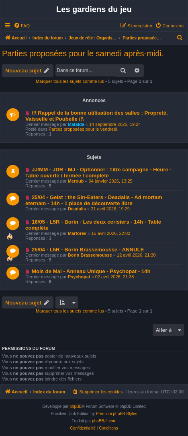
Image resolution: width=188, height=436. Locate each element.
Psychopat (79, 276)
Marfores (77, 233)
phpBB (75, 406)
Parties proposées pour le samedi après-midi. (82, 53)
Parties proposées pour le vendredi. (84, 129)
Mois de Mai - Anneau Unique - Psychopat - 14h (91, 271)
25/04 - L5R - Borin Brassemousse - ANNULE (88, 250)
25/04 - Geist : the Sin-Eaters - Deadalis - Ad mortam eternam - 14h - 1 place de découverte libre (93, 200)
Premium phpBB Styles (116, 413)
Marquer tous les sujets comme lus (70, 81)
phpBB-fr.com (104, 421)
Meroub (76, 181)
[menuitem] (22, 26)
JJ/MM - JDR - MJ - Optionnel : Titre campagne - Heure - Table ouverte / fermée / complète (98, 173)
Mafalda (76, 124)
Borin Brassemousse (90, 255)
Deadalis (77, 208)
